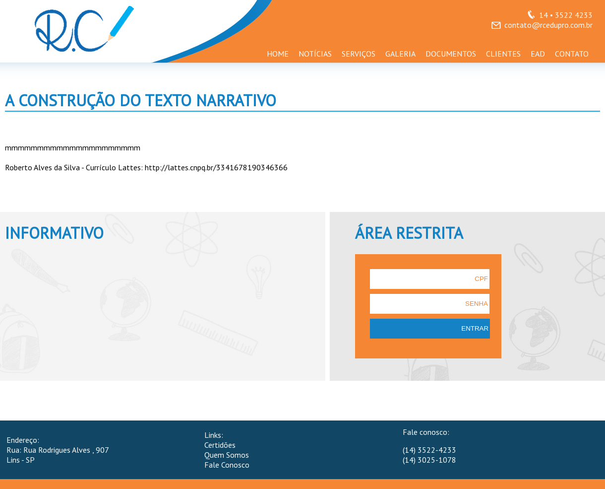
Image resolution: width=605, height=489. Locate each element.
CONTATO (572, 54)
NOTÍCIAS (315, 54)
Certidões (220, 445)
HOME (278, 54)
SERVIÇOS (358, 54)
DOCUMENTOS (450, 54)
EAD (538, 54)
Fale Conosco (226, 465)
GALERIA (400, 54)
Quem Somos (226, 455)
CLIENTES (503, 54)
